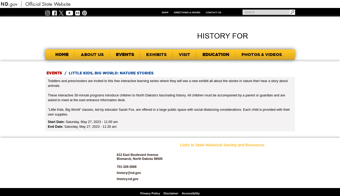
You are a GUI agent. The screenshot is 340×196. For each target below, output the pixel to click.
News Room (228, 165)
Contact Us (213, 12)
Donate (185, 180)
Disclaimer (171, 193)
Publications (268, 152)
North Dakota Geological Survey (232, 173)
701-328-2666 (127, 167)
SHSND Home (189, 152)
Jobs (223, 158)
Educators (227, 152)
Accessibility (191, 193)
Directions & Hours (187, 12)
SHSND (74, 163)
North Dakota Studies (234, 180)
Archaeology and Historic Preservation (195, 166)
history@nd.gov (129, 173)
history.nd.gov (127, 179)
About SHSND (189, 158)
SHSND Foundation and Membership (272, 160)
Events (54, 73)
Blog (183, 174)
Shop (165, 12)
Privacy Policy (150, 193)
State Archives (269, 168)
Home (62, 54)
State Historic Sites (272, 174)
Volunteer (266, 180)
